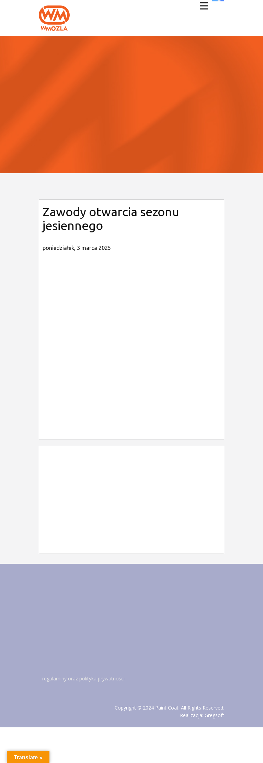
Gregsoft (214, 715)
